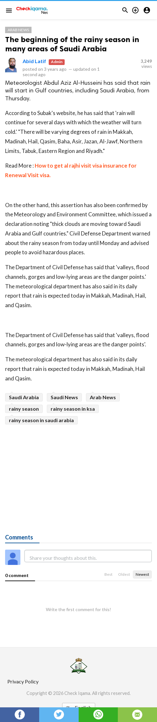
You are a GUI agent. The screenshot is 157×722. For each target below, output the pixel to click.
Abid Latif (34, 61)
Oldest (124, 574)
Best (108, 574)
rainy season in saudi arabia (41, 420)
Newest (142, 574)
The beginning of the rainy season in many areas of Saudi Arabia (72, 44)
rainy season (24, 409)
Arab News (18, 29)
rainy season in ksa (73, 409)
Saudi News (64, 397)
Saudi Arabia (24, 397)
